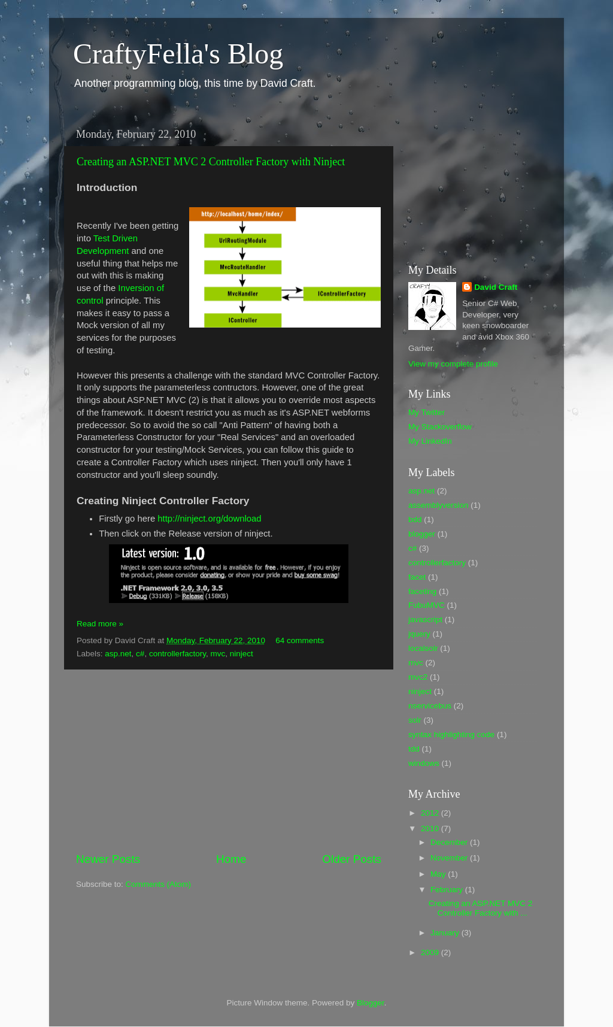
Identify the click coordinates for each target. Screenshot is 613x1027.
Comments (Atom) (159, 884)
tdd (414, 748)
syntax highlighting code (451, 734)
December (450, 842)
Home (231, 859)
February (447, 889)
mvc (217, 653)
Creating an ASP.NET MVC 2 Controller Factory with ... (481, 908)
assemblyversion (438, 505)
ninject (241, 653)
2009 (431, 952)
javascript (425, 619)
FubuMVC (426, 605)
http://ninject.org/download (209, 518)
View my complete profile (453, 363)
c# (140, 653)
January (446, 932)
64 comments (299, 640)
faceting (422, 591)
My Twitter (426, 412)
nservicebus (429, 705)
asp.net (118, 653)
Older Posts (351, 859)
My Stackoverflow (440, 426)
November (450, 857)
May (439, 874)
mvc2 (417, 676)
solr (414, 720)
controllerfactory (177, 653)
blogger (421, 533)
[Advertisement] (228, 760)
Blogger (370, 1002)
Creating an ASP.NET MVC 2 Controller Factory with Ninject (211, 162)
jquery (419, 633)
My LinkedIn (430, 441)
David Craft (495, 287)
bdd (415, 519)
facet (417, 576)
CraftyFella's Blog (178, 53)
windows (423, 763)
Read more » (100, 623)
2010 (431, 828)
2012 (431, 812)
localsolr (423, 648)
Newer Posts (108, 859)
